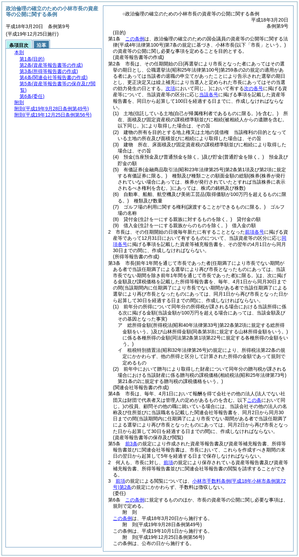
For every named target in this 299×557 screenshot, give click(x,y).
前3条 (131, 443)
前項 (168, 462)
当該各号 (208, 94)
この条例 (134, 38)
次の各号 (253, 88)
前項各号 (254, 232)
